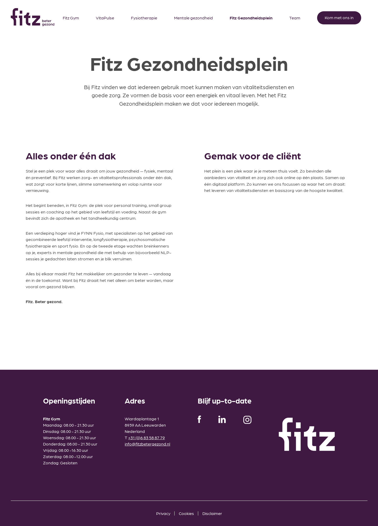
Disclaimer (212, 513)
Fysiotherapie (144, 17)
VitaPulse (105, 17)
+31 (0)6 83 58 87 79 (146, 437)
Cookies (186, 513)
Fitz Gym (71, 17)
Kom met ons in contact (339, 19)
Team (294, 17)
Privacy (163, 513)
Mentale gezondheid (193, 17)
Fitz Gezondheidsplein (251, 17)
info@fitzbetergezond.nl (147, 443)
